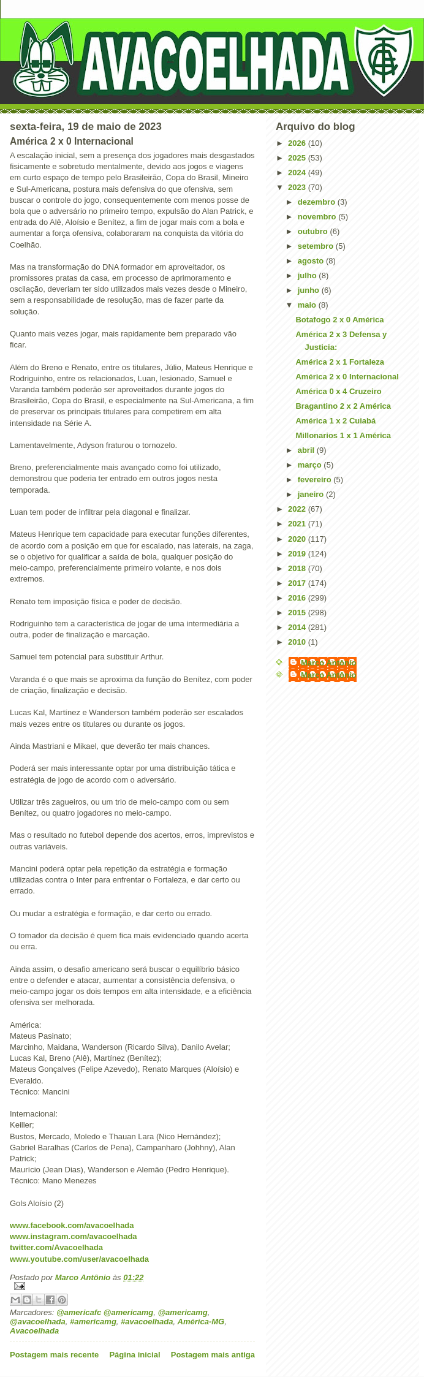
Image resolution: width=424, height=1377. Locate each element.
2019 (298, 553)
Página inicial (134, 1354)
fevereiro (316, 479)
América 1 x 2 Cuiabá (335, 420)
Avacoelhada (34, 1330)
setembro (317, 246)
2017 (298, 583)
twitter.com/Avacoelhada (56, 1247)
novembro (318, 216)
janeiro (312, 494)
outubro (314, 231)
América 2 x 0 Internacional (346, 376)
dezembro (318, 202)
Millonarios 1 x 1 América (343, 435)
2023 (298, 187)
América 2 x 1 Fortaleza (339, 361)
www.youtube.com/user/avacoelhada (79, 1259)
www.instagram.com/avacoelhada (73, 1236)
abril (307, 450)
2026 (298, 143)
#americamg (93, 1321)
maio (308, 304)
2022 (298, 509)
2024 (298, 172)
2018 (298, 568)
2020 (298, 539)
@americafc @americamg (104, 1312)
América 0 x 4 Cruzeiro (338, 391)
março (311, 464)
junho (310, 290)
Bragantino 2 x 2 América (343, 406)
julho (308, 275)
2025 (298, 157)
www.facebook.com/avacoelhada (72, 1225)
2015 (298, 612)
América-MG (201, 1321)
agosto (312, 260)
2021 (298, 523)
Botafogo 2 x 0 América (339, 319)
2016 (298, 597)
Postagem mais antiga (213, 1354)
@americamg (182, 1312)
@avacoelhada (38, 1321)
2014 (298, 627)
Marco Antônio (329, 662)
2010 (298, 642)
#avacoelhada (147, 1321)
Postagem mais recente (54, 1354)
